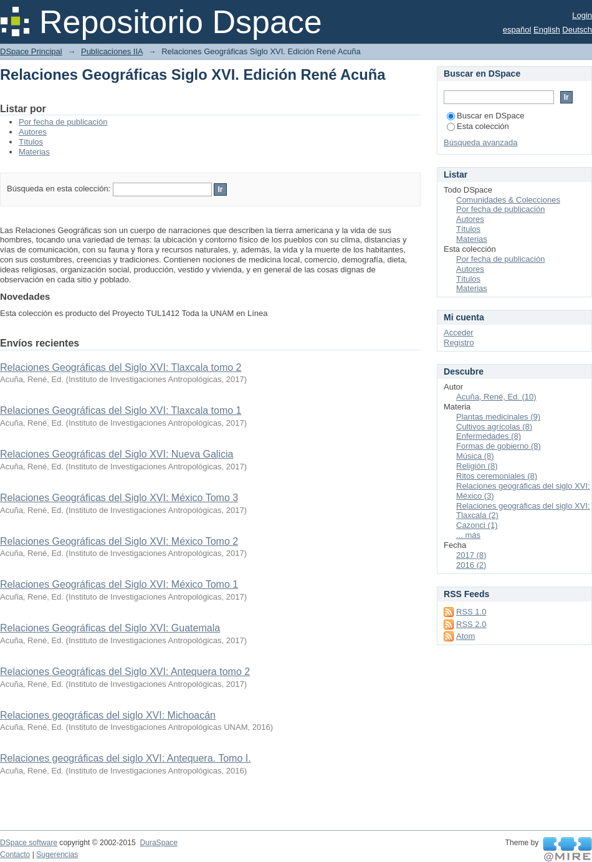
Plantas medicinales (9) (498, 416)
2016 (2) (471, 565)
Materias (34, 151)
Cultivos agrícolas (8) (494, 426)
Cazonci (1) (476, 525)
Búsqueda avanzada (481, 142)
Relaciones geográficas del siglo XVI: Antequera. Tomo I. (125, 758)
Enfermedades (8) (488, 436)
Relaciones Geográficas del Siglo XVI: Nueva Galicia (116, 454)
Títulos (31, 141)
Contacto (15, 854)
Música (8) (475, 456)
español (517, 29)
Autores (33, 131)
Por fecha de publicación (63, 122)
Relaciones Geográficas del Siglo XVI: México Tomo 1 (119, 584)
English (546, 29)
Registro (459, 342)
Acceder (459, 332)
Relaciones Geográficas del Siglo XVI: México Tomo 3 (119, 497)
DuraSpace (158, 842)
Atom (465, 636)
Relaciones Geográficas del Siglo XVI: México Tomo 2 (119, 541)
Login (582, 15)
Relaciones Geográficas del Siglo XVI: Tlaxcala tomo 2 (120, 367)
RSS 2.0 (471, 624)
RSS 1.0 (471, 611)
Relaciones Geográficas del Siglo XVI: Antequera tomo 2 (125, 671)
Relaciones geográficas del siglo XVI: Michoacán (108, 715)
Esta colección (478, 126)
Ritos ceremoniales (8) (496, 476)
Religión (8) (476, 466)
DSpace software (28, 842)
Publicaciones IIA (112, 51)
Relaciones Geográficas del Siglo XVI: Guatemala (110, 628)
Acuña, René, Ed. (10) (496, 396)
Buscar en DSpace (485, 115)
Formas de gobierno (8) (498, 446)
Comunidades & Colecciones (508, 199)
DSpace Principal (31, 51)
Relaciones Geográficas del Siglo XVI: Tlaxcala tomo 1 (120, 410)
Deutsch (577, 29)
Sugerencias (57, 854)
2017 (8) (471, 555)
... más (468, 535)
